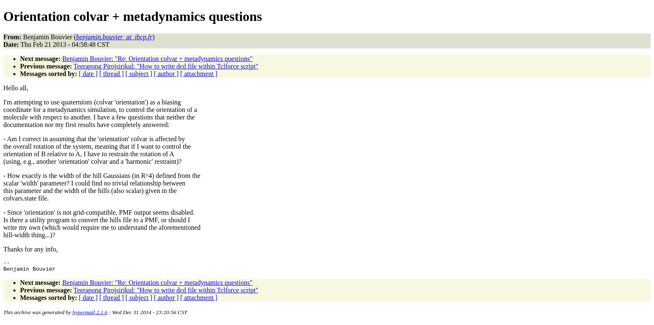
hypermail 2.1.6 (90, 315)
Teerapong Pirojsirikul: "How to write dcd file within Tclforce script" (165, 66)
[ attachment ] (198, 73)
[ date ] (88, 73)
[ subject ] (139, 73)
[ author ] (166, 73)
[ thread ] (111, 73)
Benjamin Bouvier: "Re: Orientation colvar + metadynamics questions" (157, 58)
